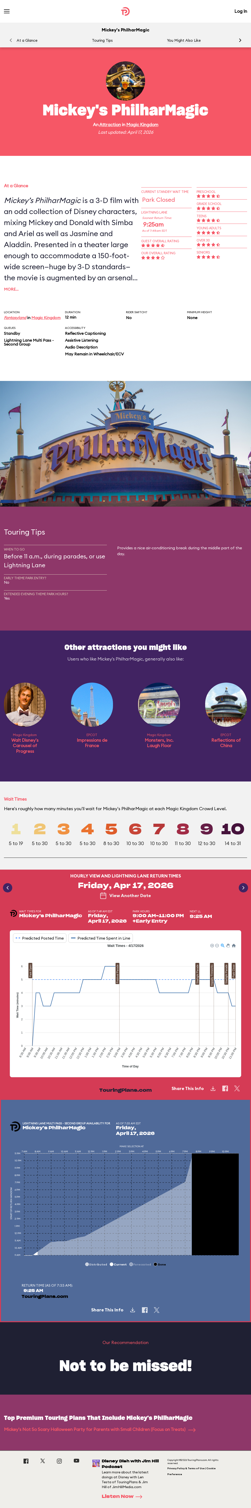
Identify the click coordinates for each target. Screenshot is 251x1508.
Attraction (110, 124)
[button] (240, 40)
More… (11, 289)
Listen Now (123, 1497)
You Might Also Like (184, 40)
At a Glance (27, 40)
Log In (240, 11)
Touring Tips (102, 40)
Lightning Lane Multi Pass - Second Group (29, 342)
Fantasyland (15, 317)
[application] (125, 1006)
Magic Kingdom (142, 124)
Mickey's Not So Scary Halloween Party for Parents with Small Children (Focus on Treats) (100, 1429)
